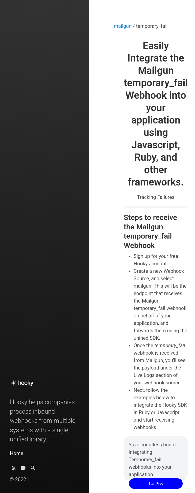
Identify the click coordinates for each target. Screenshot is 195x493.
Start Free (155, 483)
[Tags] (23, 469)
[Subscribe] (14, 469)
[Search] (33, 469)
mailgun (123, 26)
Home (16, 453)
